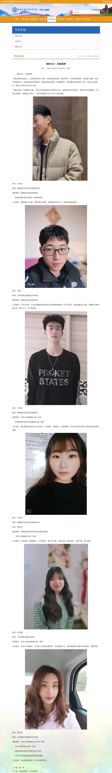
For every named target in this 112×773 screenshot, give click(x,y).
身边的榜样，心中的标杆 (28, 771)
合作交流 (69, 19)
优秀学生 (18, 41)
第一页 (21, 767)
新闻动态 (34, 19)
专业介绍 (42, 19)
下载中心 (78, 19)
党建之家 (60, 19)
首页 (16, 19)
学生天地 (51, 19)
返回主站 (107, 2)
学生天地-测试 (86, 20)
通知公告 (25, 19)
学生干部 (18, 36)
